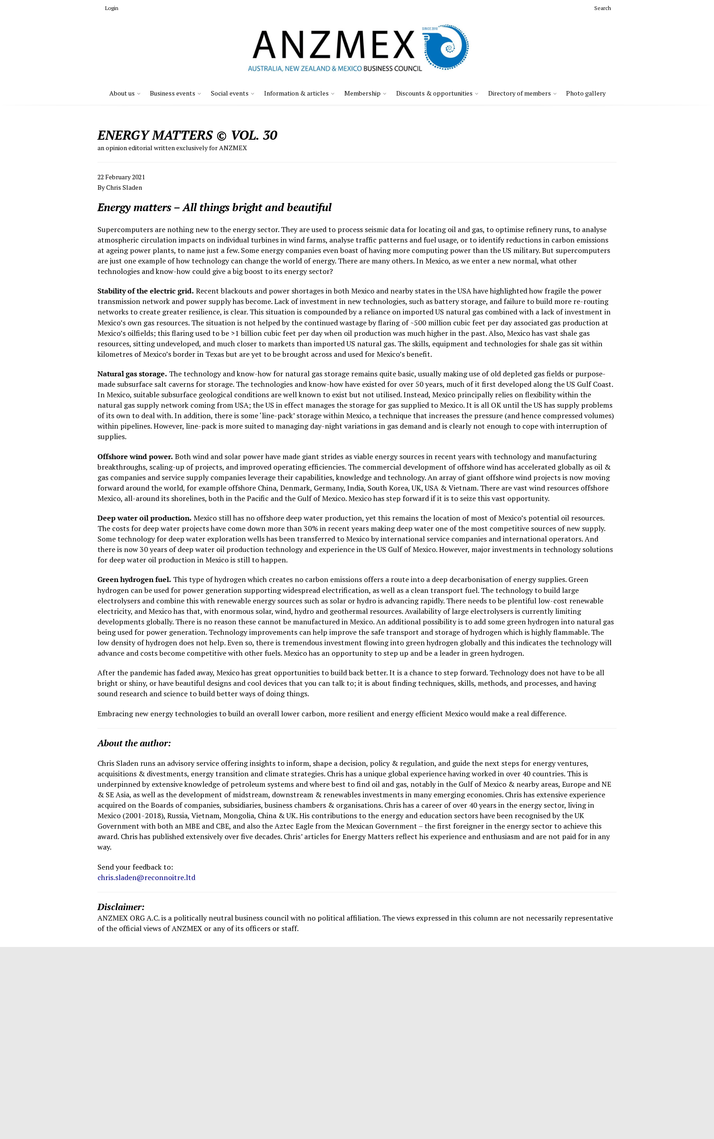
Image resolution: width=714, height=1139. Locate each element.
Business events (172, 93)
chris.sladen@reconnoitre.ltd (146, 877)
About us (122, 93)
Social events (230, 93)
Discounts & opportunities (434, 93)
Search (599, 8)
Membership (362, 93)
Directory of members (519, 93)
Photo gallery (586, 93)
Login (107, 8)
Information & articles (296, 93)
